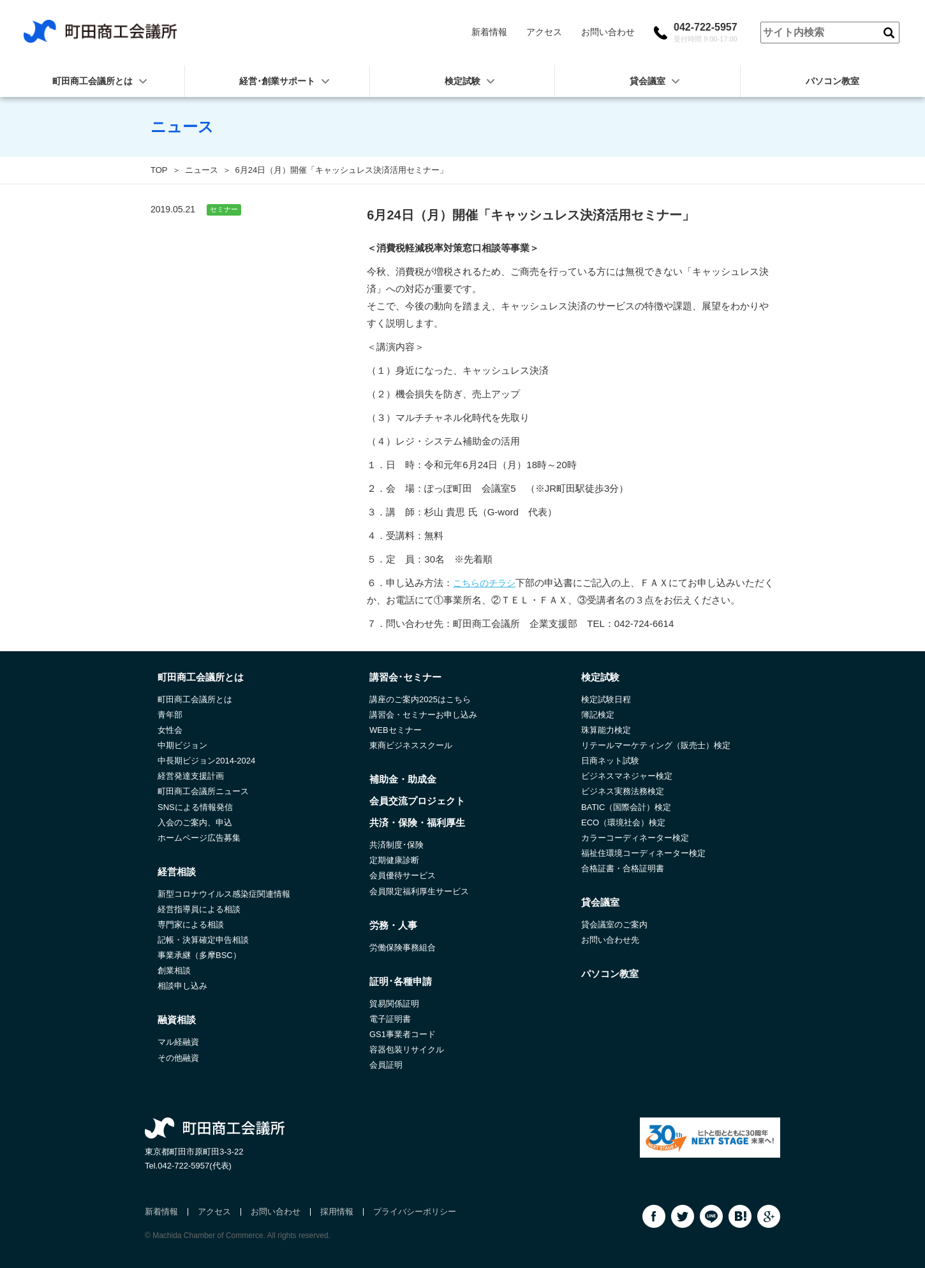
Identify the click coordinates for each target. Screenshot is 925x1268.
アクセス (544, 32)
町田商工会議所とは (195, 699)
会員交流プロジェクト (417, 800)
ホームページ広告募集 (199, 838)
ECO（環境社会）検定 (623, 822)
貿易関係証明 (394, 1003)
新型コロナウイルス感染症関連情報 (224, 894)
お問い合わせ (608, 32)
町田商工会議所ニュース (203, 791)
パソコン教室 (832, 81)
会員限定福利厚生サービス (419, 891)
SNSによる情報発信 (195, 807)
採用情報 (336, 1211)
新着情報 (489, 32)
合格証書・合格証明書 (622, 868)
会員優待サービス (402, 875)
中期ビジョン (182, 745)
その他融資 (178, 1058)
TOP (159, 170)
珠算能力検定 (606, 730)
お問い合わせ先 (610, 940)
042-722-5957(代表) (195, 1165)
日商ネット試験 (610, 760)
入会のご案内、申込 (195, 822)
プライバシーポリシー (414, 1211)
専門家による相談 (191, 924)
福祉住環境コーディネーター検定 (643, 853)
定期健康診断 (394, 860)
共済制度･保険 (396, 845)
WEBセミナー (395, 730)
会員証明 (386, 1065)
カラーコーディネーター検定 (635, 838)
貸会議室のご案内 (614, 924)
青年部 (170, 714)
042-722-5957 (705, 32)
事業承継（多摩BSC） (199, 955)
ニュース (201, 170)
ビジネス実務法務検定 (622, 791)
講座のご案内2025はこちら (420, 699)
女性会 (170, 730)
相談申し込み (182, 986)
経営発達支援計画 (191, 776)
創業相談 (174, 970)
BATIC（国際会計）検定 (626, 807)
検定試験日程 (606, 699)
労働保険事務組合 (402, 947)
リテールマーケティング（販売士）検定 (655, 745)
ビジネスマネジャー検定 (626, 776)
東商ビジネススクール (410, 745)
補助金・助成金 (402, 779)
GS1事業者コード (402, 1034)
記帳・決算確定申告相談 (203, 940)
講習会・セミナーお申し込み (423, 714)
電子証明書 (390, 1019)
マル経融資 (178, 1042)
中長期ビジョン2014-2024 (206, 760)
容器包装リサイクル (406, 1049)
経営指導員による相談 (199, 909)
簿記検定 (597, 714)
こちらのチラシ (484, 583)
